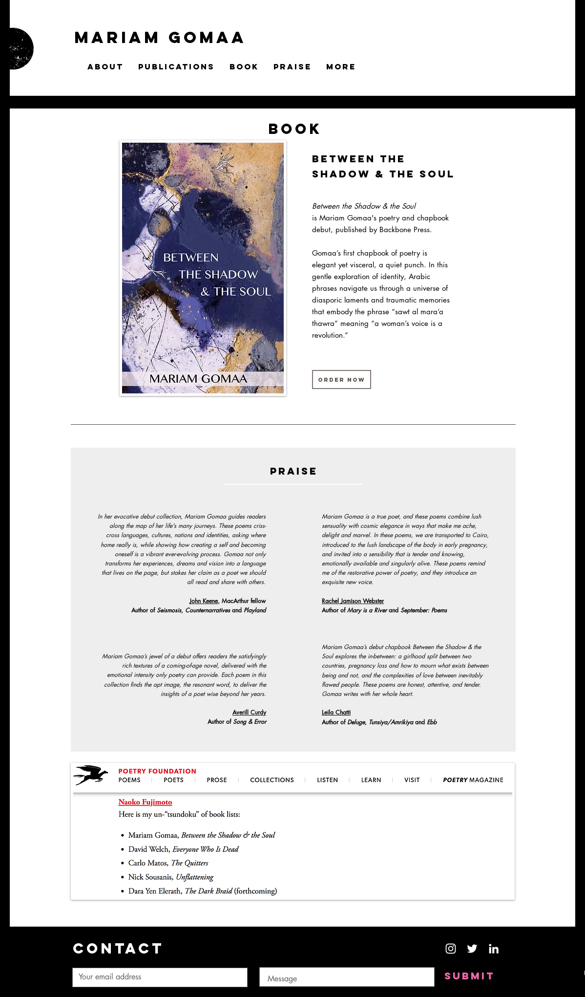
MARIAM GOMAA (160, 37)
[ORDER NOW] (341, 379)
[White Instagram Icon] (451, 948)
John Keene (203, 601)
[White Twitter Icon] (472, 948)
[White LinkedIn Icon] (494, 948)
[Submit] (469, 976)
